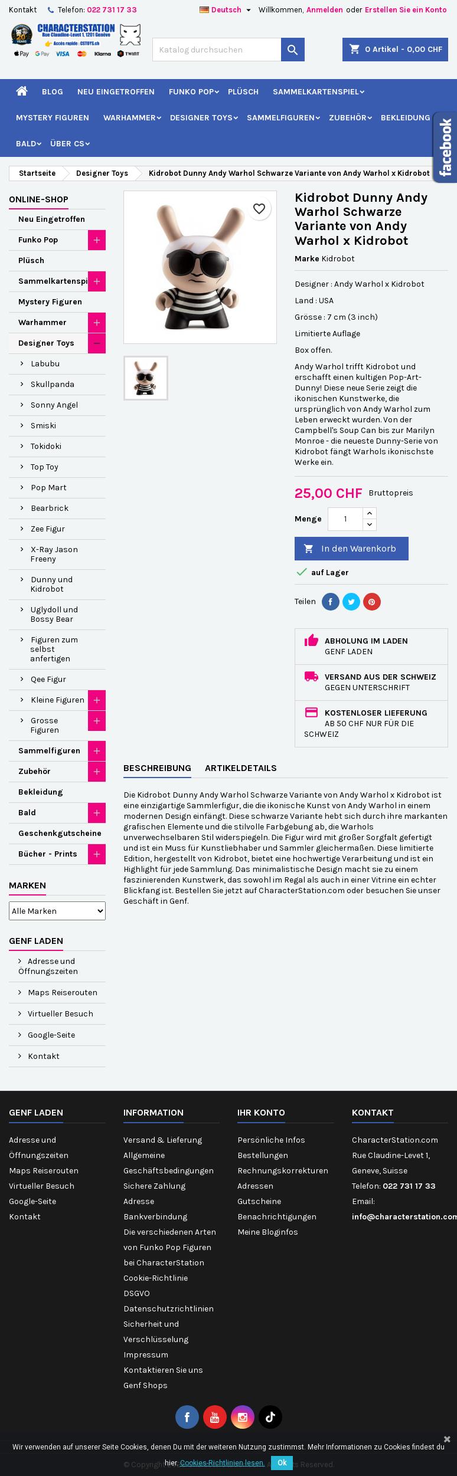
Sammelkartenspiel (316, 92)
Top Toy (44, 467)
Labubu (45, 364)
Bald (26, 144)
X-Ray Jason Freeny (54, 554)
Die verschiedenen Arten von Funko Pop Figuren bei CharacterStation (169, 1247)
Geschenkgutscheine (60, 833)
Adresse (138, 1201)
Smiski (43, 426)
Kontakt (23, 9)
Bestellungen (262, 1155)
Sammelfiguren (281, 118)
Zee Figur (48, 529)
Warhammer (129, 118)
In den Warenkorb (349, 549)
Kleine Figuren (57, 700)
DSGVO (136, 1293)
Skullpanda (52, 384)
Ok (282, 1463)
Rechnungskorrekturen (282, 1171)
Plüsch (243, 92)
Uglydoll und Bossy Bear (54, 614)
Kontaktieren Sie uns (163, 1370)
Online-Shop (38, 199)
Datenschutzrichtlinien (168, 1309)
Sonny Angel (54, 405)
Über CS (67, 144)
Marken (27, 885)
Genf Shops (145, 1385)
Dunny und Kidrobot (51, 584)
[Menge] (345, 519)
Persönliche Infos (271, 1140)
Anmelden (324, 9)
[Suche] (228, 49)
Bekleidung (405, 118)
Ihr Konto (261, 1112)
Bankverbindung (155, 1217)
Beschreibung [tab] (157, 767)
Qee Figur (48, 679)
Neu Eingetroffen (116, 92)
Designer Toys (201, 118)
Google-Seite (50, 1035)
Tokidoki (46, 446)
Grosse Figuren (44, 725)
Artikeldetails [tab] (241, 767)
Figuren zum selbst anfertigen (54, 649)
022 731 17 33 (112, 9)
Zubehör (348, 118)
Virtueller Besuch (59, 1014)
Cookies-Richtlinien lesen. (222, 1463)
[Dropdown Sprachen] (227, 10)
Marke (307, 259)
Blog (52, 92)
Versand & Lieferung (162, 1140)
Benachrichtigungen (276, 1217)
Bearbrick (49, 508)
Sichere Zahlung (154, 1186)
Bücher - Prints (47, 854)
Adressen (255, 1186)
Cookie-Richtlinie (155, 1278)
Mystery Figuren (52, 118)
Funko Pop (191, 92)
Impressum (145, 1355)
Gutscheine (259, 1201)
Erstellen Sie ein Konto (406, 9)
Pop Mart (49, 488)
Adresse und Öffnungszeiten (48, 966)
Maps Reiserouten (61, 993)
